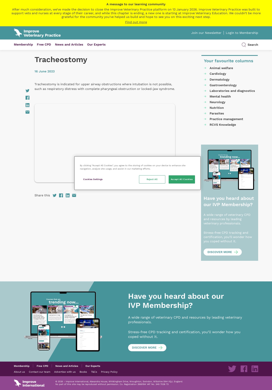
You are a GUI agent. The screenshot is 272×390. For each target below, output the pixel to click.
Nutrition (217, 108)
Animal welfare (221, 68)
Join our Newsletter (206, 33)
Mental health (220, 96)
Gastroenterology (223, 85)
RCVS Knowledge (223, 124)
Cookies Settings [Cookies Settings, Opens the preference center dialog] (93, 179)
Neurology (217, 102)
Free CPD (44, 44)
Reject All (152, 179)
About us (19, 371)
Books (83, 371)
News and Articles (69, 44)
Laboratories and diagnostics (232, 91)
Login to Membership (242, 33)
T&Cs (94, 371)
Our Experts (96, 44)
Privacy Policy (109, 371)
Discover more (219, 252)
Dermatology (219, 79)
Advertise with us (65, 371)
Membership (23, 44)
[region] (137, 173)
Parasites (217, 113)
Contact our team (39, 371)
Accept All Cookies (182, 179)
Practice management (226, 119)
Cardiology (218, 74)
